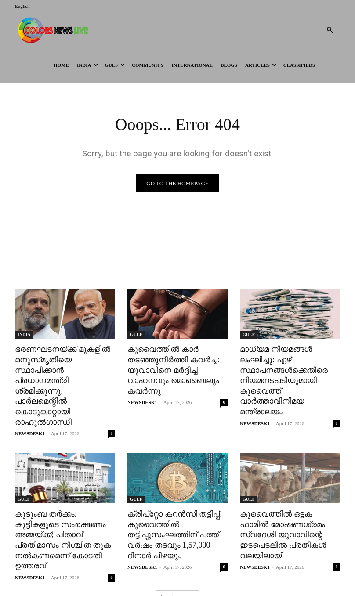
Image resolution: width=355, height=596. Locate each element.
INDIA (87, 65)
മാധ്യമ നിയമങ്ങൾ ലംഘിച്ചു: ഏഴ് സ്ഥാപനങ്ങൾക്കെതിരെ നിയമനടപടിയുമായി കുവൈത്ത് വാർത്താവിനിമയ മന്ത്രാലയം (281, 378)
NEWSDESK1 (30, 418)
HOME (61, 65)
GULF (115, 65)
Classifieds (299, 65)
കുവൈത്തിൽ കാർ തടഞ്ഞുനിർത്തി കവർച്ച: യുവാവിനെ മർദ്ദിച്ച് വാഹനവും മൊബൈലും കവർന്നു (170, 368)
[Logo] (54, 29)
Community (148, 65)
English (22, 6)
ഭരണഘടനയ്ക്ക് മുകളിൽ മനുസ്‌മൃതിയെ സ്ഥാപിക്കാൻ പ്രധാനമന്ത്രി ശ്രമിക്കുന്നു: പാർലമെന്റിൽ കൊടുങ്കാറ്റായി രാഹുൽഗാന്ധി (64, 378)
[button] (329, 30)
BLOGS (229, 65)
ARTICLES (260, 65)
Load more (178, 568)
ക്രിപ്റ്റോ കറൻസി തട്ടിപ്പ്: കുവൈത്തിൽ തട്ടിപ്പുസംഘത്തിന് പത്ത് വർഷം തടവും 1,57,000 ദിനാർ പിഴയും (172, 518)
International (192, 65)
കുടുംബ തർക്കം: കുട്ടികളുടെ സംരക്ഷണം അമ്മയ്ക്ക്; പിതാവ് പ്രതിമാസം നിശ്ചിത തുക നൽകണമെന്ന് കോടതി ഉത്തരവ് (65, 518)
